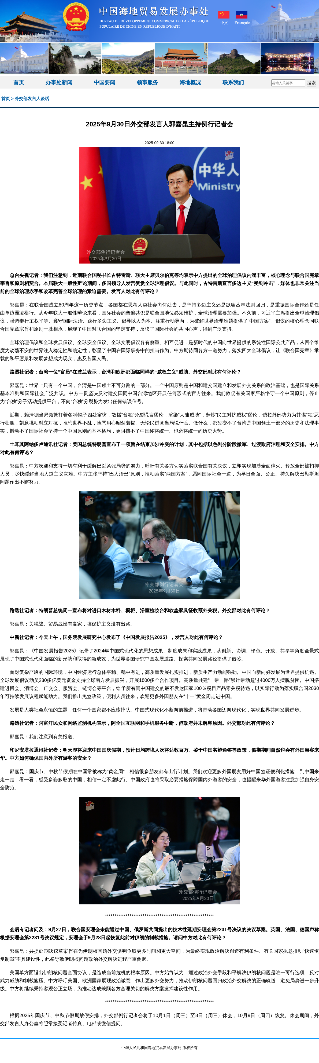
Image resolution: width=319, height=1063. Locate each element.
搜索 (311, 83)
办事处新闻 (59, 82)
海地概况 (190, 82)
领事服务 (147, 82)
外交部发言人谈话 (32, 98)
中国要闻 (104, 82)
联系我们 (233, 82)
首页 (18, 82)
